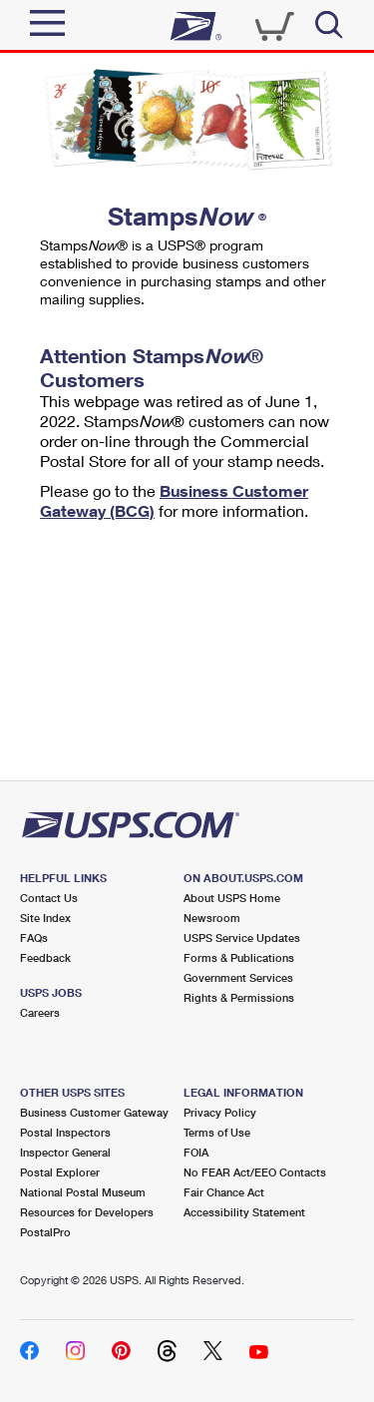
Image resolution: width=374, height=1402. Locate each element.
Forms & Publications (239, 957)
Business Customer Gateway (94, 1112)
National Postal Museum (83, 1191)
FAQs (34, 937)
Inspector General (65, 1152)
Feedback (45, 957)
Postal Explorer (60, 1172)
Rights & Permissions (239, 997)
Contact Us (49, 897)
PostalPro (45, 1231)
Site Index (45, 917)
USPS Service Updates (242, 937)
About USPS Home (232, 897)
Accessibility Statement (244, 1211)
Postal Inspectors (65, 1132)
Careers (40, 1012)
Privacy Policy (220, 1112)
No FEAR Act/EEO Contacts (255, 1172)
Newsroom (212, 917)
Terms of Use (217, 1132)
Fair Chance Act (224, 1191)
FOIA (196, 1152)
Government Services (238, 977)
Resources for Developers (87, 1211)
